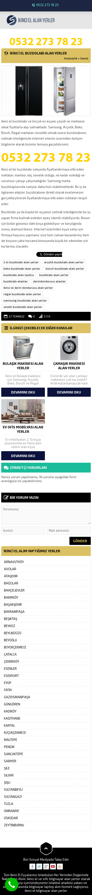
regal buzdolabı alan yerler (22, 294)
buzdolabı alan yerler (54, 274)
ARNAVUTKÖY (14, 562)
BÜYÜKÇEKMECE (15, 647)
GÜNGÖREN (12, 704)
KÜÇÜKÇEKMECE (15, 733)
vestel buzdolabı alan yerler (22, 306)
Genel (84, 58)
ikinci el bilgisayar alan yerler (46, 891)
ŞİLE (7, 768)
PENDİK (9, 747)
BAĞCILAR (11, 583)
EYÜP (7, 683)
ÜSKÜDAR (11, 818)
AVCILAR (10, 569)
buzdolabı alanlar (15, 281)
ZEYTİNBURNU (14, 825)
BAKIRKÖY (11, 597)
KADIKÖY (10, 711)
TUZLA (8, 804)
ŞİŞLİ (7, 782)
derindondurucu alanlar (49, 281)
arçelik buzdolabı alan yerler (64, 262)
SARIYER (10, 761)
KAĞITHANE (12, 718)
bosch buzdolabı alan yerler (65, 268)
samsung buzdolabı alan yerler (25, 300)
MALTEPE (10, 740)
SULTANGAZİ (13, 797)
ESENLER (10, 669)
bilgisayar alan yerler (64, 879)
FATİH (8, 690)
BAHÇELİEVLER (14, 590)
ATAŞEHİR (11, 576)
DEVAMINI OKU (23, 392)
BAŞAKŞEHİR (13, 604)
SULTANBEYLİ (13, 789)
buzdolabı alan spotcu (18, 274)
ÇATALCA (10, 654)
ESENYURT (11, 676)
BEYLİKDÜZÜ (12, 633)
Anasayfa (70, 58)
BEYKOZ (9, 626)
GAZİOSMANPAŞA (17, 697)
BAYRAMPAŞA (14, 612)
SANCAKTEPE (13, 754)
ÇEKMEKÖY (11, 661)
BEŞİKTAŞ (10, 619)
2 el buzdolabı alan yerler (21, 262)
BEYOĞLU (10, 640)
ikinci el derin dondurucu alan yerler (28, 287)
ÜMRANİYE (11, 811)
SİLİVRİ (8, 775)
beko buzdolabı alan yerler (21, 268)
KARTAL (9, 725)
